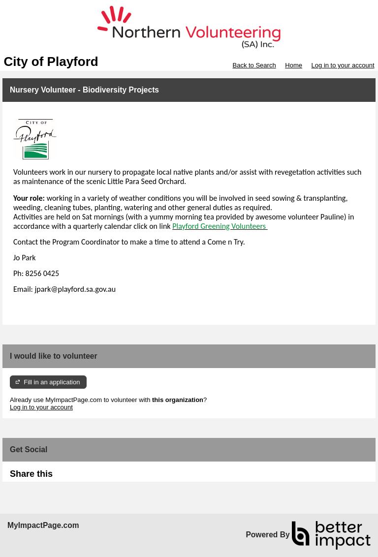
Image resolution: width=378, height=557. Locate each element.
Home (293, 65)
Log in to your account (343, 65)
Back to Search (254, 65)
